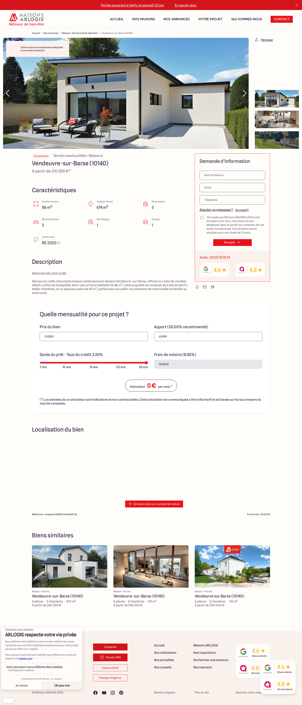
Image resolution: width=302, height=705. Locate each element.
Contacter (110, 647)
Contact (282, 19)
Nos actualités (164, 660)
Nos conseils (163, 667)
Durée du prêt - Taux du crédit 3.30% (71, 354)
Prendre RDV (110, 657)
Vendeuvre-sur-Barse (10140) (117, 33)
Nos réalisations (165, 653)
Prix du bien (50, 327)
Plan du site (202, 692)
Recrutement (202, 667)
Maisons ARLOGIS (205, 645)
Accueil (117, 19)
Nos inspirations (204, 653)
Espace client (110, 667)
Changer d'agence (110, 677)
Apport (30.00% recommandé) (181, 327)
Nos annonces (51, 33)
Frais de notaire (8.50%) (175, 354)
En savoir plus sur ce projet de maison (154, 504)
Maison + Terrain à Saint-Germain (80, 33)
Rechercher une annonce (210, 660)
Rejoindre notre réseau (249, 692)
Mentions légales (164, 692)
